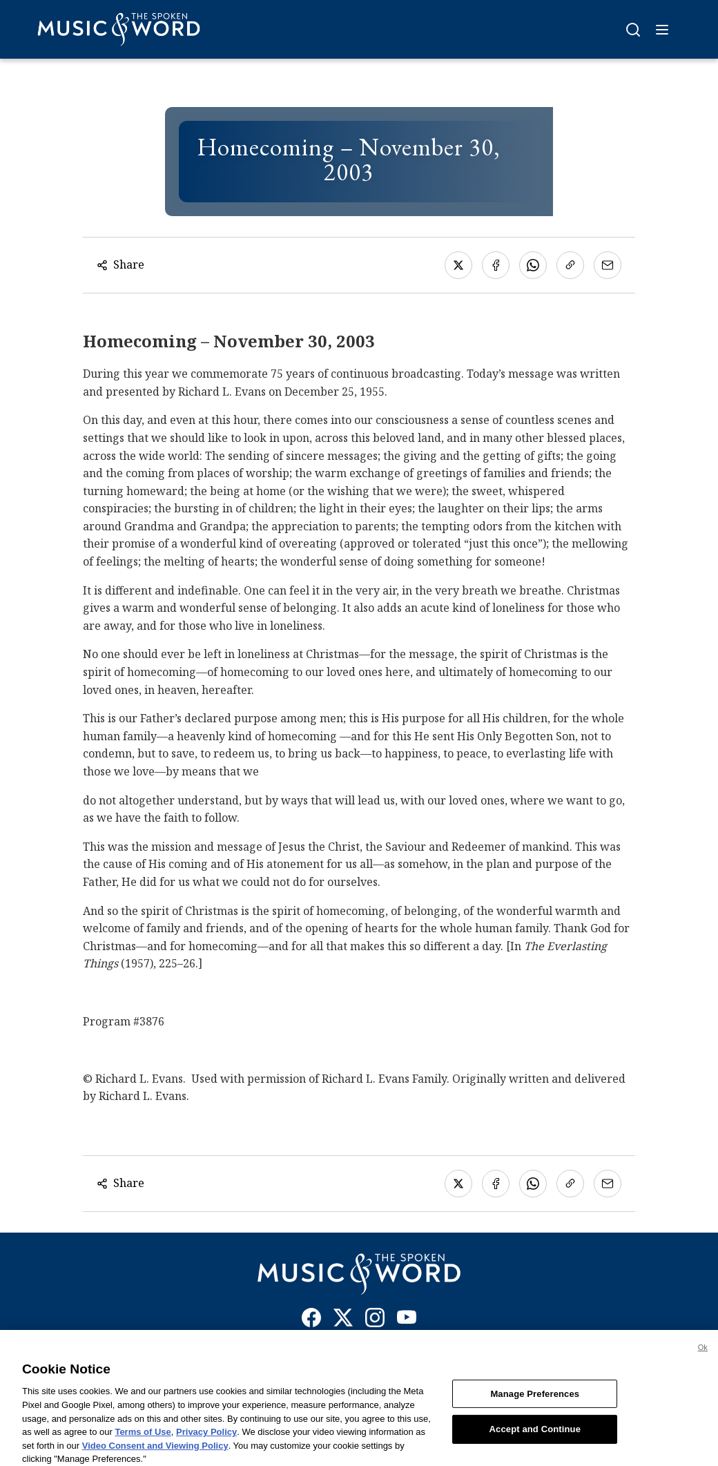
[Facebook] (311, 1320)
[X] (343, 1320)
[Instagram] (375, 1320)
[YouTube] (406, 1320)
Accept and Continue (535, 1434)
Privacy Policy (206, 1436)
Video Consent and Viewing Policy (155, 1450)
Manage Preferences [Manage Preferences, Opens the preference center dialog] (534, 1398)
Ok (703, 1352)
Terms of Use (143, 1436)
